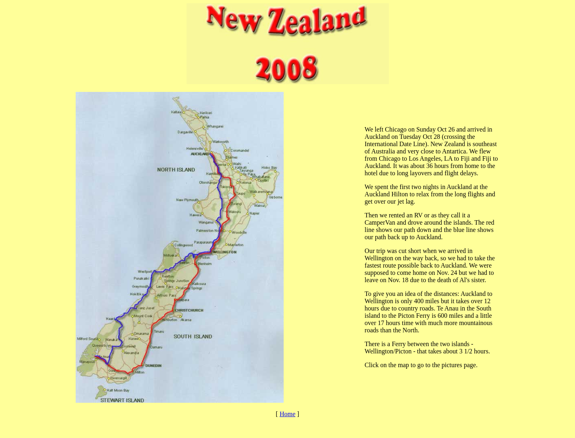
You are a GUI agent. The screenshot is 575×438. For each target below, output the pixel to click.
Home (287, 413)
